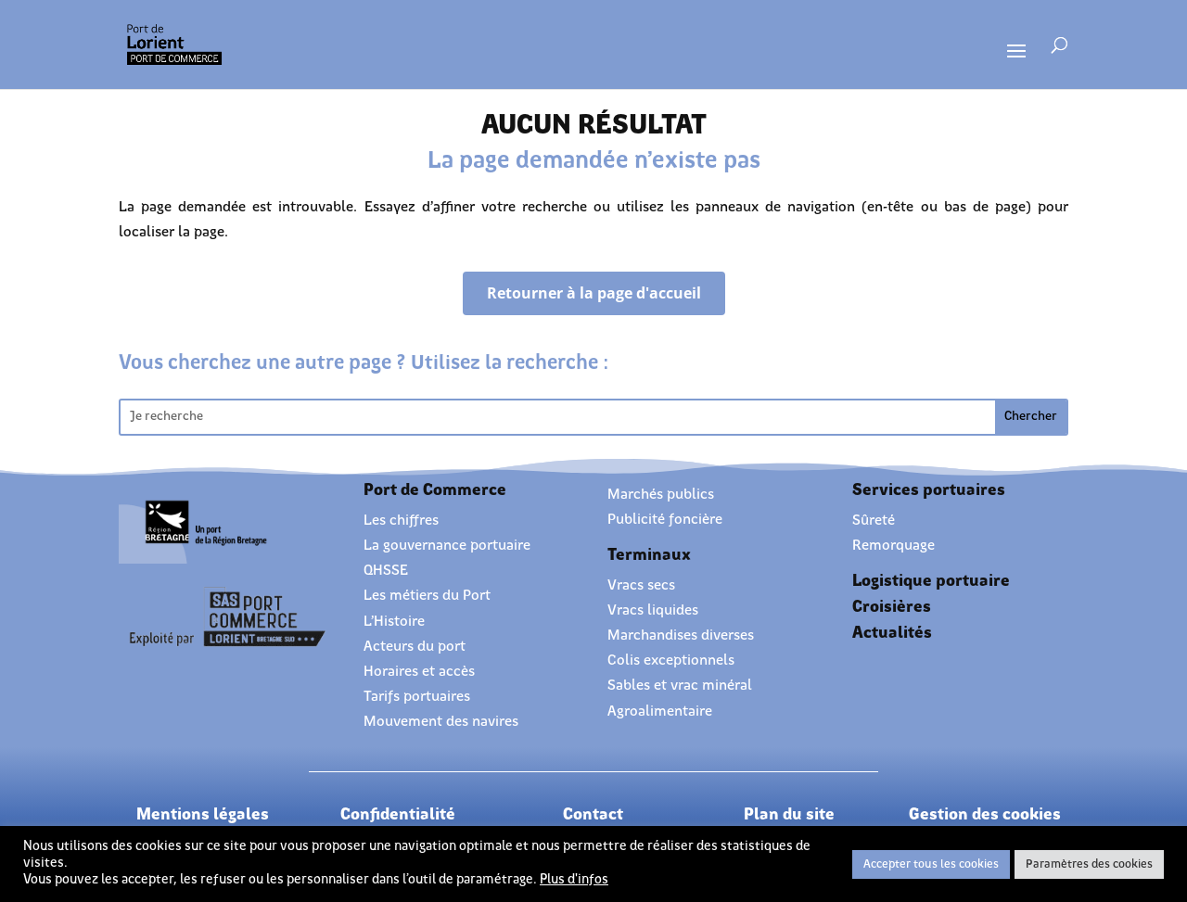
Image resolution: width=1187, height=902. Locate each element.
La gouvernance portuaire (447, 546)
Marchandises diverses (680, 636)
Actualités (892, 633)
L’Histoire (394, 622)
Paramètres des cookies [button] (1089, 864)
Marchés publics (660, 495)
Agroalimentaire (659, 712)
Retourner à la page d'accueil (594, 293)
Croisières (891, 607)
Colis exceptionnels (670, 661)
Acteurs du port (415, 647)
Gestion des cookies (985, 815)
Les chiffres (401, 521)
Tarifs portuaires (417, 697)
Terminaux (649, 556)
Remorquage (893, 546)
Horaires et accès (419, 672)
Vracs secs (641, 585)
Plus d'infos (574, 880)
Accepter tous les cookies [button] (931, 864)
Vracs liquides (652, 610)
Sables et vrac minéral (679, 686)
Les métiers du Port (427, 596)
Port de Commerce (435, 491)
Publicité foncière (664, 520)
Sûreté (873, 521)
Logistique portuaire (931, 582)
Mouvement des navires (441, 722)
